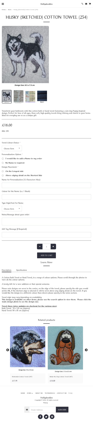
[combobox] (12, 148)
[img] (27, 349)
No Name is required (13, 163)
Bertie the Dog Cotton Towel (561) (61, 376)
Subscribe (62, 409)
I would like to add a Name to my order (22, 158)
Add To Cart (46, 255)
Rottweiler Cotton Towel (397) (22, 376)
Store (9, 9)
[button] (3, 3)
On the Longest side (12, 171)
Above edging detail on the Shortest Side (22, 175)
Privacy (45, 402)
